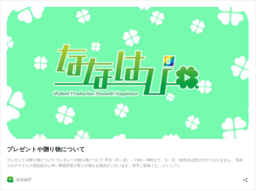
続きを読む (171, 165)
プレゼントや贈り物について (46, 149)
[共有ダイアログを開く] (245, 178)
